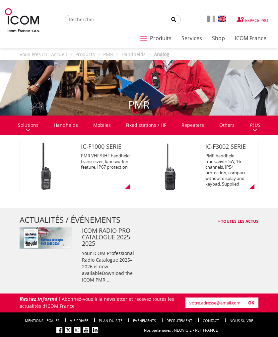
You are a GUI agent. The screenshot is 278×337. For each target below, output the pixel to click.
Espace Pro (256, 20)
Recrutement (179, 320)
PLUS (255, 127)
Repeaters (192, 125)
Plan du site (110, 320)
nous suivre (241, 320)
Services (191, 38)
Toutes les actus (239, 221)
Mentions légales (42, 320)
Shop (218, 38)
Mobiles (102, 125)
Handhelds (66, 125)
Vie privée (79, 320)
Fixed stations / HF (146, 125)
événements (144, 320)
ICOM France (250, 38)
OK (251, 303)
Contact (211, 320)
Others (227, 125)
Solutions (28, 127)
